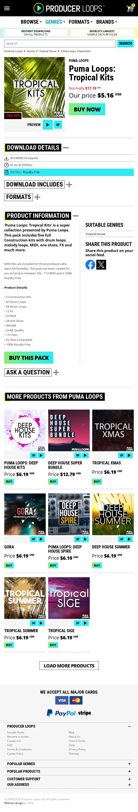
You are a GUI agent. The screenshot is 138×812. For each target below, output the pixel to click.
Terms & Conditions (19, 749)
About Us (74, 737)
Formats (79, 22)
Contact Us (14, 741)
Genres (53, 22)
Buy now (87, 109)
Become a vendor (18, 737)
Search (125, 43)
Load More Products (69, 665)
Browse (30, 22)
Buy (9, 481)
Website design (13, 803)
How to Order (77, 741)
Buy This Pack (29, 357)
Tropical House (95, 234)
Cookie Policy (15, 753)
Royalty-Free (31, 172)
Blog (71, 732)
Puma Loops (79, 61)
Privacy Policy (77, 749)
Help (72, 745)
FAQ (9, 745)
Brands (105, 22)
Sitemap (74, 753)
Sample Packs (15, 732)
